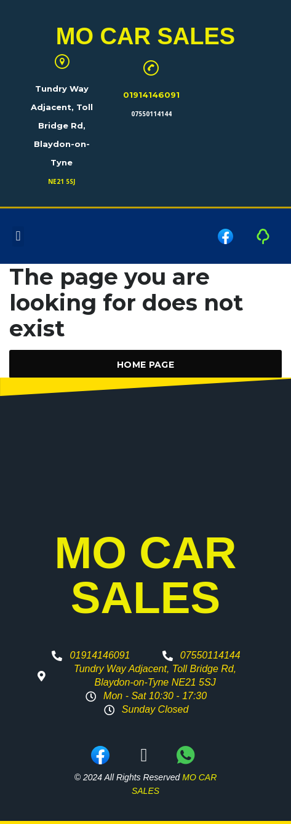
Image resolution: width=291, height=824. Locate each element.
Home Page (145, 364)
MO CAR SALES (145, 36)
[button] (18, 236)
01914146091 (151, 95)
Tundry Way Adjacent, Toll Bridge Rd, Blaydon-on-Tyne (62, 125)
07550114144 (151, 113)
